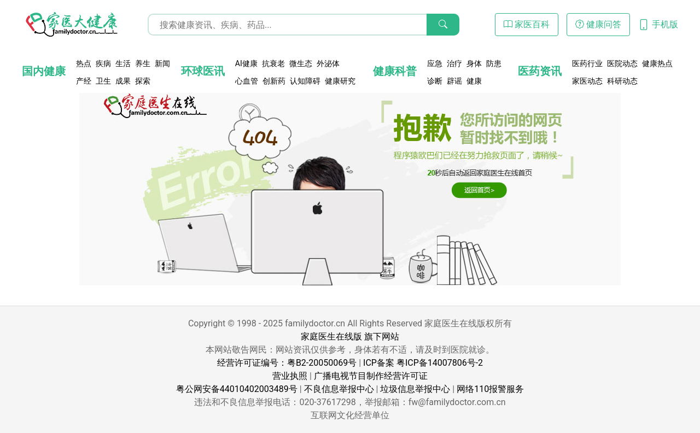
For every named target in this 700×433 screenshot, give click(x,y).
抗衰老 (273, 63)
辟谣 (454, 81)
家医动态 (587, 81)
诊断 (434, 81)
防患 (493, 63)
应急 (434, 63)
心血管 (246, 81)
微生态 (300, 63)
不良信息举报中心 (339, 389)
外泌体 (328, 63)
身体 (474, 63)
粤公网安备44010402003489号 (237, 389)
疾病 (103, 63)
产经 (83, 81)
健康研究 (340, 81)
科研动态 (622, 81)
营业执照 (289, 376)
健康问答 (598, 24)
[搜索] (443, 25)
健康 (474, 81)
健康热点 (657, 63)
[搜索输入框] (303, 25)
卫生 (103, 81)
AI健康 (246, 63)
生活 (123, 63)
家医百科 (527, 24)
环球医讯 (203, 71)
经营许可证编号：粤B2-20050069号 (287, 363)
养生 (142, 63)
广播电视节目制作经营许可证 (371, 376)
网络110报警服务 (490, 389)
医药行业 (587, 63)
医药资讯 (540, 71)
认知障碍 (305, 81)
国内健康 (44, 71)
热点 (83, 63)
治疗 (454, 63)
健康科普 (395, 71)
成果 (123, 81)
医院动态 (622, 63)
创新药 (273, 81)
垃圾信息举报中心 (415, 389)
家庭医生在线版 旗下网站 (350, 336)
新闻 (162, 63)
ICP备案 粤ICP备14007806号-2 (423, 363)
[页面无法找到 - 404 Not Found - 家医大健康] (71, 24)
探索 (142, 81)
